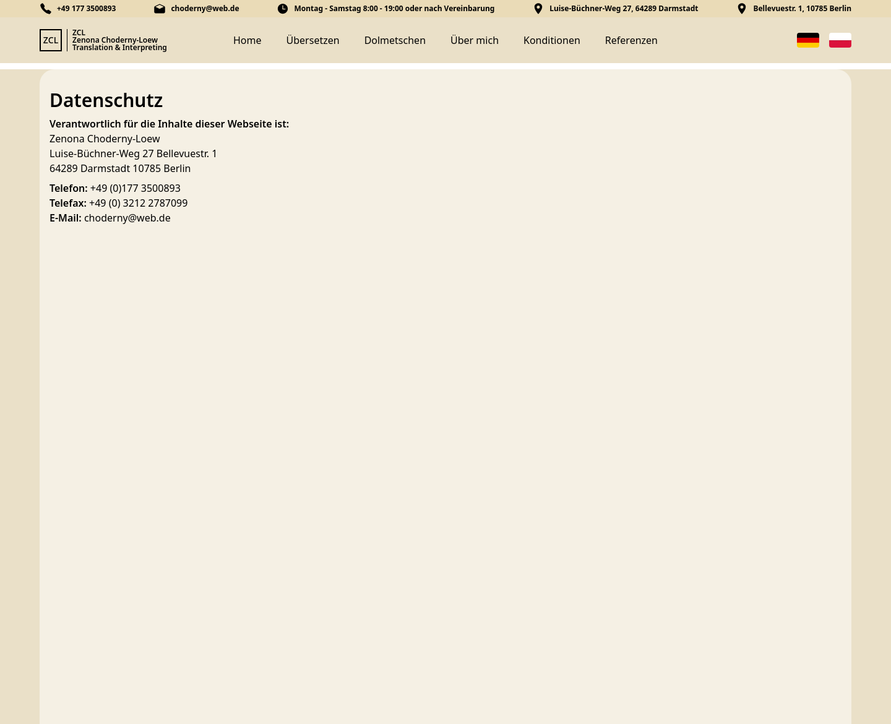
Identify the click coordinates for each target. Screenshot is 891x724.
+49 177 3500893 (86, 9)
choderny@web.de (205, 9)
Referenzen (631, 40)
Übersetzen (313, 40)
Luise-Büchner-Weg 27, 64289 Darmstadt (623, 9)
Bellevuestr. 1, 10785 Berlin (802, 9)
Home (247, 40)
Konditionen (551, 40)
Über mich (474, 40)
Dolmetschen (395, 40)
